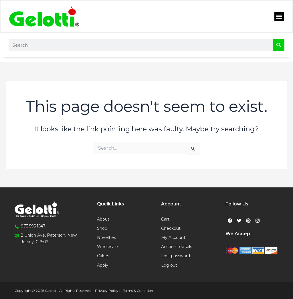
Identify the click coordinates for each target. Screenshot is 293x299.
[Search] (278, 45)
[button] (279, 16)
